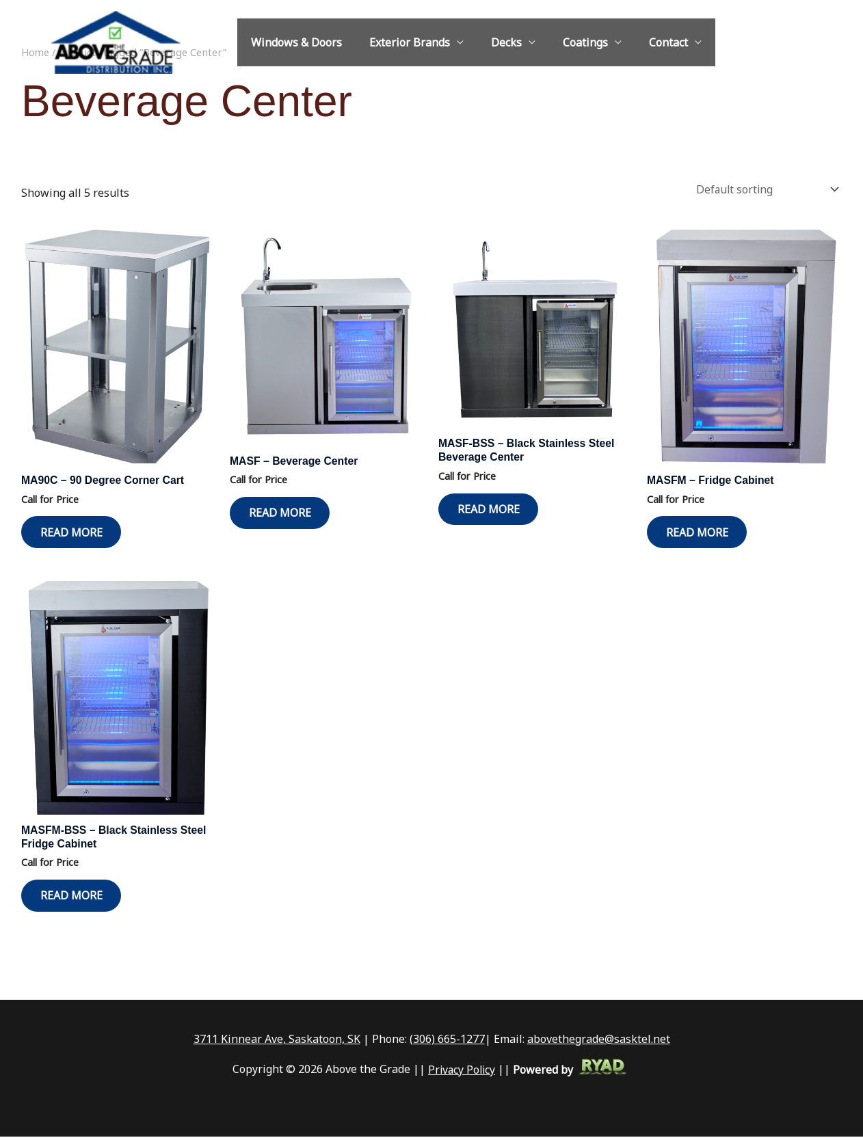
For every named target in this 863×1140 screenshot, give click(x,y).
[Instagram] (789, 43)
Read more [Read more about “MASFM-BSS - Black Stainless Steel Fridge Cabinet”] (75, 898)
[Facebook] (810, 43)
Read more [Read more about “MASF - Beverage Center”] (283, 511)
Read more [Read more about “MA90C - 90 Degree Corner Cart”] (75, 530)
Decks (492, 42)
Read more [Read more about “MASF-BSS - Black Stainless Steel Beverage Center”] (492, 507)
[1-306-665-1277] (748, 43)
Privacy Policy (461, 1073)
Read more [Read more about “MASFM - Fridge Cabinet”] (700, 530)
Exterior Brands (401, 42)
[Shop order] (763, 187)
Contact (643, 42)
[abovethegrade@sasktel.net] (768, 43)
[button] (835, 42)
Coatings (566, 42)
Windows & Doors (293, 42)
